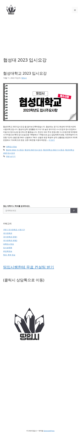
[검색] (73, 210)
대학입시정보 (11, 146)
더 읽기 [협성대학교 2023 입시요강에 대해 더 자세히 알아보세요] (52, 140)
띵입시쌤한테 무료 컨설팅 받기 (28, 266)
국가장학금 (7, 233)
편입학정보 (7, 251)
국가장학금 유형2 (10, 240)
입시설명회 (7, 247)
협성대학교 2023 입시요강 (25, 73)
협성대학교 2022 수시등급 (53, 150)
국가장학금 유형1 (10, 237)
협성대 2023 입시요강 (33, 150)
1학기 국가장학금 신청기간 (14, 229)
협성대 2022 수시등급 (15, 150)
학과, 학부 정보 (9, 255)
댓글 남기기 (10, 156)
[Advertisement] (40, 36)
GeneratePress (49, 431)
